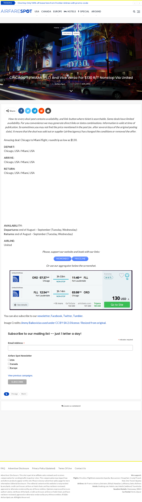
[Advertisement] (71, 199)
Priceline (83, 478)
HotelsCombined (125, 486)
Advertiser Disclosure (18, 468)
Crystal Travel (135, 478)
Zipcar (138, 492)
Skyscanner (115, 478)
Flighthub (91, 478)
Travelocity (136, 486)
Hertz (133, 492)
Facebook (56, 316)
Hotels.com (113, 486)
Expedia (107, 478)
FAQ (3, 468)
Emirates (103, 483)
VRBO (138, 489)
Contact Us (80, 468)
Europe (57, 11)
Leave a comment (71, 405)
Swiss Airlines (135, 483)
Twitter (67, 316)
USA (37, 11)
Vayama (138, 481)
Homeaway (131, 489)
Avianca (96, 483)
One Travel (130, 481)
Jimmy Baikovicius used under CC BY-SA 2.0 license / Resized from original (63, 322)
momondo (99, 478)
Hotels (70, 11)
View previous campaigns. (20, 375)
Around (96, 11)
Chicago (67, 33)
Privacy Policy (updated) (43, 468)
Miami (76, 33)
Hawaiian (117, 483)
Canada (46, 11)
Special (83, 11)
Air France (88, 483)
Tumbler (78, 316)
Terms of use (65, 468)
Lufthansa (125, 483)
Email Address (16, 342)
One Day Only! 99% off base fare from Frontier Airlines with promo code (53, 3)
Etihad (110, 483)
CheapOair (125, 478)
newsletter (43, 316)
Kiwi (123, 481)
